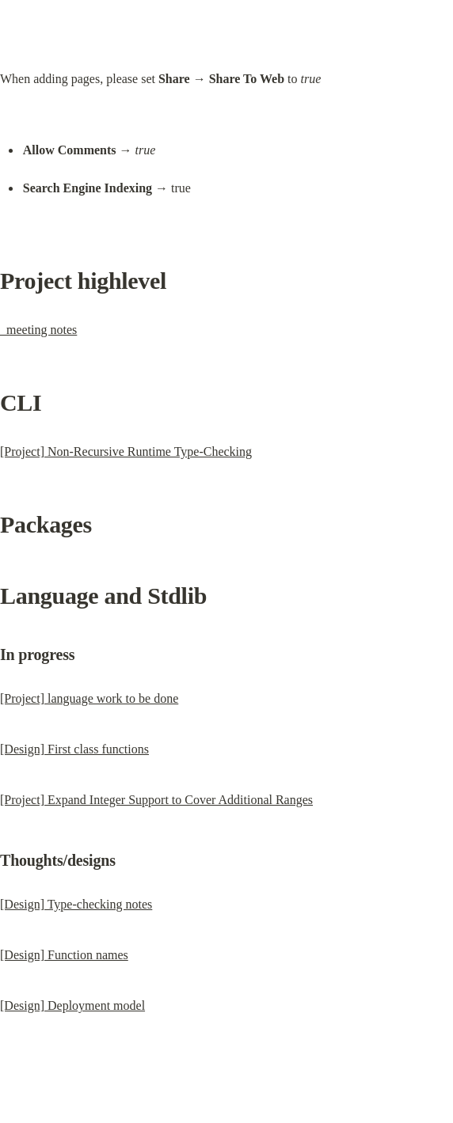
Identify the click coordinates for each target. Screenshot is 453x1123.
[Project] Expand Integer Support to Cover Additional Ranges (156, 799)
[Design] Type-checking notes (76, 904)
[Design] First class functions (74, 749)
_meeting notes (38, 329)
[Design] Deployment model (72, 1005)
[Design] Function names (64, 955)
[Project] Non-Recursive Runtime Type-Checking (126, 451)
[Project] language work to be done (89, 698)
